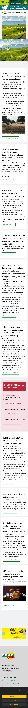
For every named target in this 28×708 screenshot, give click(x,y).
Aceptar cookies (14, 696)
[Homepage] (12, 12)
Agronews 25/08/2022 (10, 605)
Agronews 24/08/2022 (8, 179)
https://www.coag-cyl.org (11, 683)
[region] (14, 2)
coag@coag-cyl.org (9, 680)
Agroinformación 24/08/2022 (10, 138)
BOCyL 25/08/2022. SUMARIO (11, 426)
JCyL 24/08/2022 (8, 483)
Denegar (14, 700)
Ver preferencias (14, 704)
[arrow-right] (24, 633)
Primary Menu (25, 12)
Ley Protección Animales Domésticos (13, 403)
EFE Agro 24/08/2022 (8, 224)
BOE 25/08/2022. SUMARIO (11, 413)
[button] (14, 2)
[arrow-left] (3, 633)
